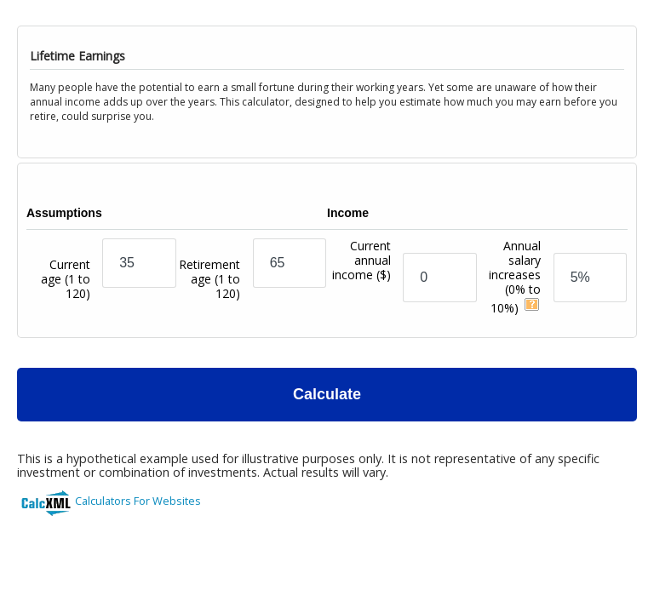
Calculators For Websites (138, 500)
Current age (65, 278)
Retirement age (209, 278)
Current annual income (361, 278)
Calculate (327, 394)
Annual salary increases (515, 277)
